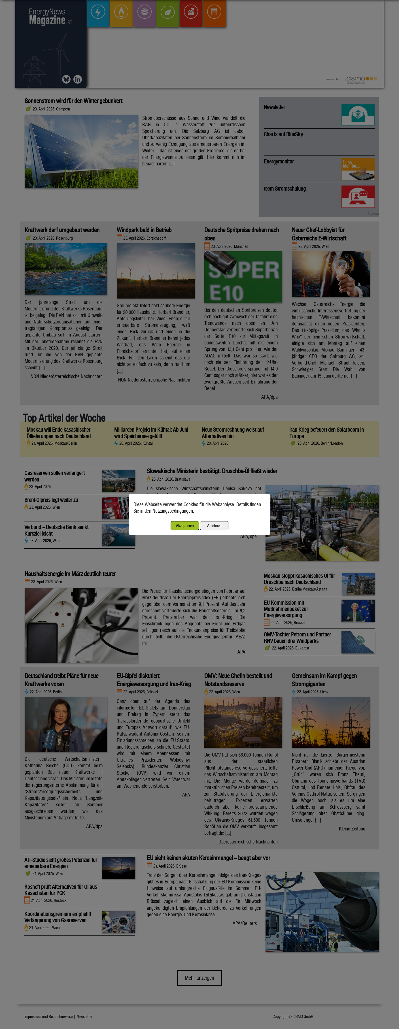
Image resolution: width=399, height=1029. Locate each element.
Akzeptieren (185, 525)
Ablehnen (214, 525)
